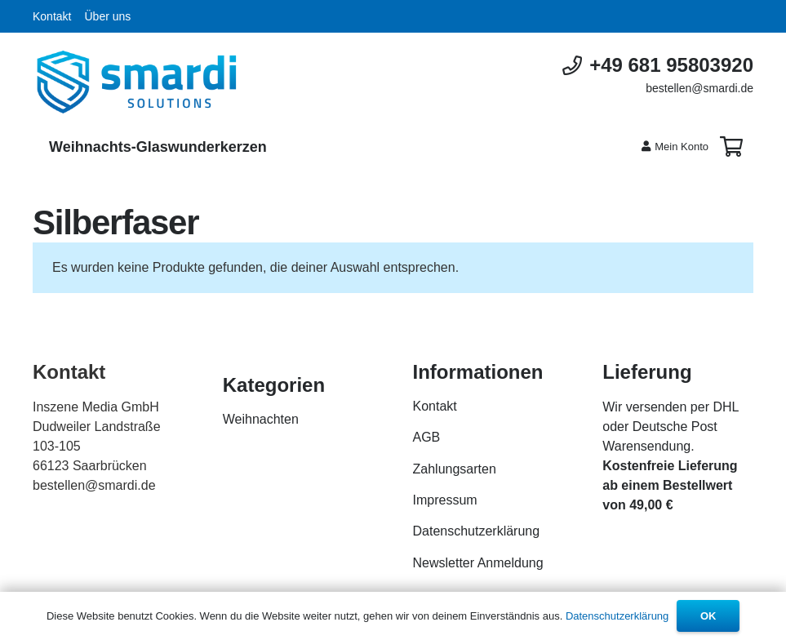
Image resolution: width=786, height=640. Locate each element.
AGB (427, 437)
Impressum (445, 500)
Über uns (107, 16)
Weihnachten (261, 419)
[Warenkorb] (730, 147)
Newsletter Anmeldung (478, 563)
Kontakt (52, 16)
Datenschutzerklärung (476, 531)
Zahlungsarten (454, 469)
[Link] (137, 82)
